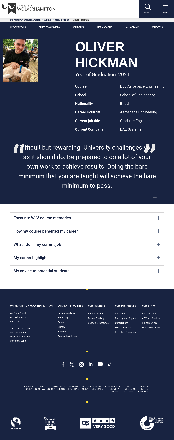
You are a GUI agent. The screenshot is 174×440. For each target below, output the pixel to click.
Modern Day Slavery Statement (115, 389)
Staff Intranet (149, 313)
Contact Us (158, 27)
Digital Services (149, 322)
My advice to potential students (87, 270)
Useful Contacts (18, 332)
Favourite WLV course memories (87, 217)
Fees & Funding (96, 318)
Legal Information (42, 387)
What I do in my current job (87, 244)
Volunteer (78, 27)
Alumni (48, 19)
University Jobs (18, 340)
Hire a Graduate (123, 327)
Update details (18, 27)
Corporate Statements (58, 387)
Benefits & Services (49, 27)
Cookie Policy (85, 387)
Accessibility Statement (98, 387)
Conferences (121, 322)
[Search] (147, 9)
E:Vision (62, 331)
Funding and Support (126, 318)
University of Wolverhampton (25, 19)
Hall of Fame (132, 27)
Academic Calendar (68, 336)
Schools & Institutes (98, 322)
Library (61, 326)
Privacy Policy (28, 387)
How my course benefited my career (87, 231)
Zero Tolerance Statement (129, 389)
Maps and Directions (20, 336)
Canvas (61, 322)
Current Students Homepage (66, 315)
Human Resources (151, 327)
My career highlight (87, 257)
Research (120, 313)
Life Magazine (104, 27)
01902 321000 (22, 328)
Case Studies (62, 19)
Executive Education (125, 332)
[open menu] (165, 9)
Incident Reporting (73, 387)
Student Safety (95, 313)
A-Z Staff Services (151, 318)
